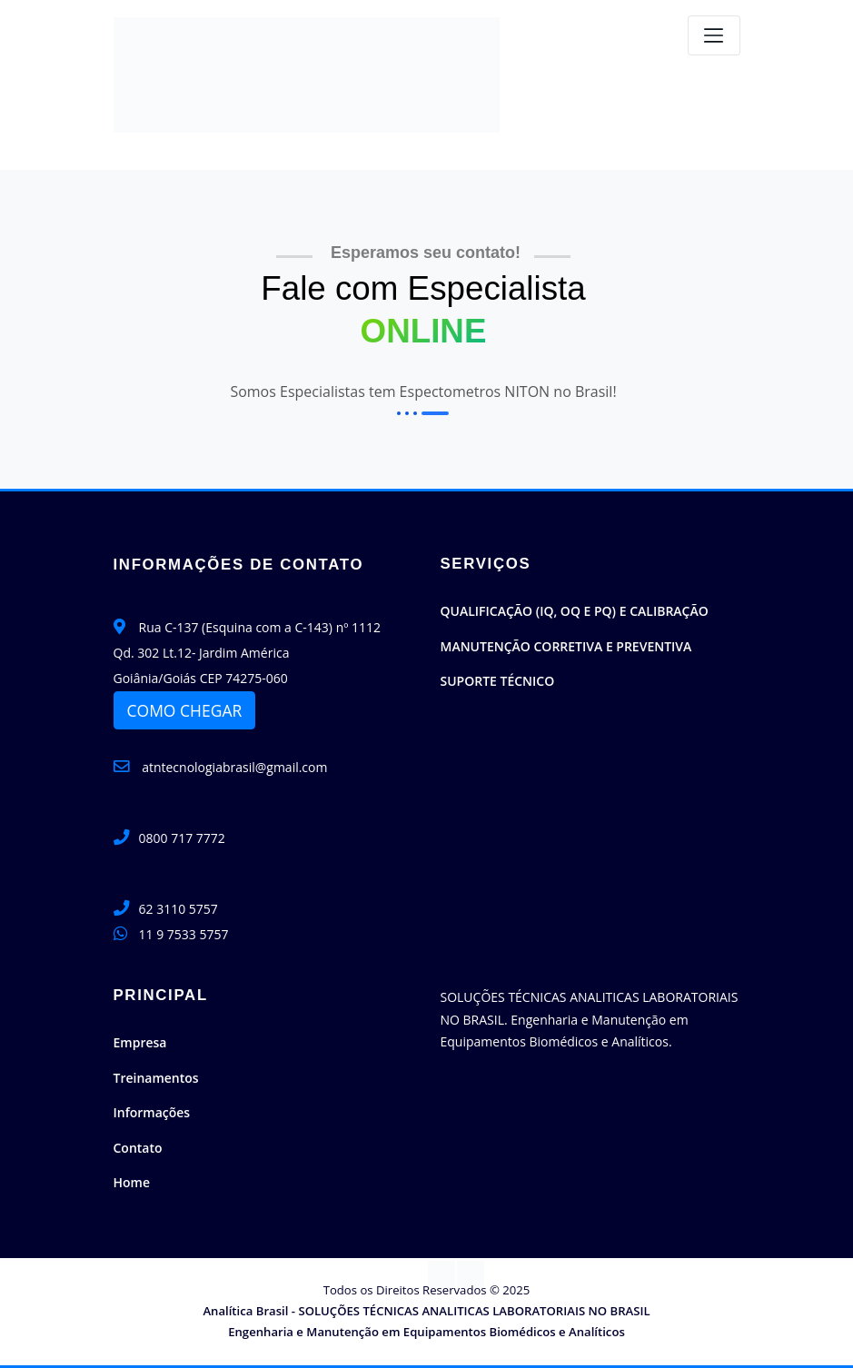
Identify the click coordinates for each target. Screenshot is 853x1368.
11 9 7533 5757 (184, 934)
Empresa (140, 1042)
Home (132, 1182)
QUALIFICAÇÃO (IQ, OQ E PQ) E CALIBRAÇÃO (575, 611)
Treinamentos (156, 1077)
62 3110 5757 (178, 908)
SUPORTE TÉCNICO (498, 680)
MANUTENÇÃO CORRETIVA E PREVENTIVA (566, 646)
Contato (138, 1147)
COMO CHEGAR (185, 710)
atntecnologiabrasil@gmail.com (221, 767)
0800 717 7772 (182, 838)
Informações (152, 1112)
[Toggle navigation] (714, 35)
